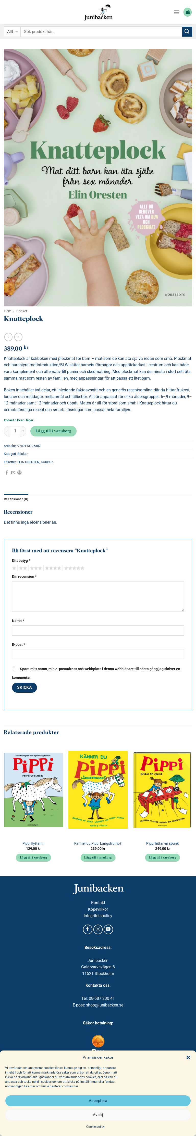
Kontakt (98, 902)
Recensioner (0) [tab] (16, 499)
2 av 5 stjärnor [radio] (22, 568)
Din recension (24, 576)
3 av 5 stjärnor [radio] (35, 568)
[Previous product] (18, 337)
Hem (7, 311)
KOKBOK (47, 462)
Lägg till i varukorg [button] (33, 857)
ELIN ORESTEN (28, 462)
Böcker (21, 311)
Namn (18, 621)
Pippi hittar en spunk (162, 843)
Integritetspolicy (98, 915)
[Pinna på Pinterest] (19, 472)
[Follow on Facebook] (87, 929)
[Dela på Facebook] (7, 472)
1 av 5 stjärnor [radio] (13, 568)
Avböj (98, 1114)
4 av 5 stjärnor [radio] (52, 568)
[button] (188, 1057)
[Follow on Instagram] (98, 929)
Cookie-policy (95, 1127)
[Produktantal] (15, 431)
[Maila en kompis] (13, 472)
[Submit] (187, 32)
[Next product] (8, 337)
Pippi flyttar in (33, 843)
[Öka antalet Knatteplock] (23, 431)
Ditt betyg (21, 561)
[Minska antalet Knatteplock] (7, 431)
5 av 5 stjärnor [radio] (73, 568)
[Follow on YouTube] (108, 929)
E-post (18, 644)
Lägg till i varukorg (53, 431)
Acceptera (98, 1100)
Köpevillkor (98, 909)
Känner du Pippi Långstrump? (97, 843)
